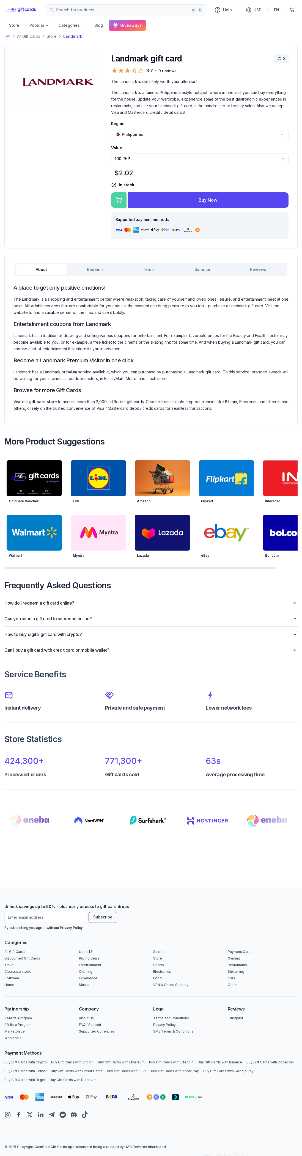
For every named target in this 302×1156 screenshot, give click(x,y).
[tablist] (151, 269)
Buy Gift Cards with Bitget (24, 1080)
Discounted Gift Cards (22, 958)
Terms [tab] (149, 269)
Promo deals (89, 958)
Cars (231, 978)
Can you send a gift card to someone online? (151, 618)
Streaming (236, 971)
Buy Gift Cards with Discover (73, 1080)
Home (9, 985)
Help (223, 10)
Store (14, 25)
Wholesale (13, 1038)
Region (118, 123)
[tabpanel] (151, 348)
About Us (86, 1018)
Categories (71, 25)
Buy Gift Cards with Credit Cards (77, 1071)
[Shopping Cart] (292, 9)
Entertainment (90, 965)
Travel (9, 965)
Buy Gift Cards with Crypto (25, 1062)
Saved (158, 952)
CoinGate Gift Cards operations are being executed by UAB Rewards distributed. (101, 1147)
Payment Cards (240, 952)
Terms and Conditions (171, 1018)
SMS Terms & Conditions (173, 1031)
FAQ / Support (90, 1025)
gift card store (43, 401)
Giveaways (127, 25)
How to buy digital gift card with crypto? (151, 634)
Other (232, 985)
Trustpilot (235, 1018)
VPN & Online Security (170, 985)
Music (84, 985)
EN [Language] (276, 9)
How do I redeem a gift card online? (151, 603)
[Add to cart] (119, 200)
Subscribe (102, 917)
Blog (98, 25)
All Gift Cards (28, 36)
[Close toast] (198, 1098)
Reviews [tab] (258, 269)
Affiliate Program (18, 1025)
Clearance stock (17, 971)
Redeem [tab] (95, 269)
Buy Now (208, 200)
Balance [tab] (202, 269)
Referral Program (18, 1018)
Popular (39, 25)
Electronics (162, 971)
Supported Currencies (97, 1031)
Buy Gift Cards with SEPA (127, 1071)
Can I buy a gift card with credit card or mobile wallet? (151, 650)
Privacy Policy (71, 928)
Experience (88, 978)
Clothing (85, 971)
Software (11, 978)
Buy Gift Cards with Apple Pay (175, 1071)
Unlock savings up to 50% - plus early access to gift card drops (66, 906)
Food (157, 978)
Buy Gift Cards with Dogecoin (270, 1062)
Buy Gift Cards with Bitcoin (72, 1062)
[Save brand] (281, 58)
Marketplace (14, 1031)
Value (116, 147)
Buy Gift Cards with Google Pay (228, 1071)
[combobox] (126, 9)
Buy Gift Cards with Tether (25, 1071)
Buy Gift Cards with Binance (220, 1062)
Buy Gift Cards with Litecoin (171, 1062)
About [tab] (41, 269)
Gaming (234, 958)
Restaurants (237, 965)
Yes (246, 1139)
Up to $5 (86, 952)
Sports (158, 965)
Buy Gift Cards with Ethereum (121, 1062)
